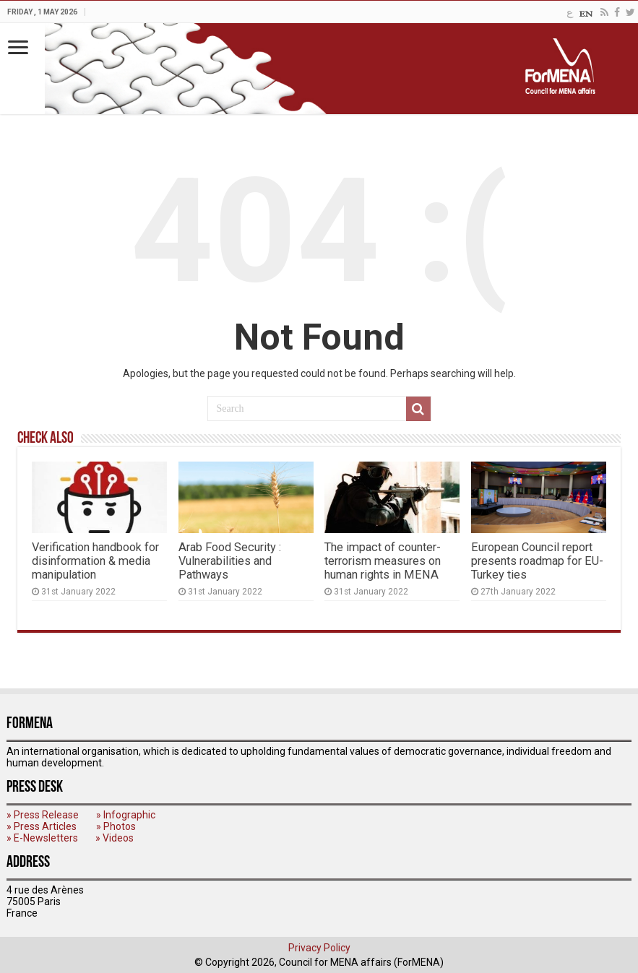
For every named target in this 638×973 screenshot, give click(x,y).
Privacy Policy (319, 947)
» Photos (116, 826)
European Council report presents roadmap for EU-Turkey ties (537, 560)
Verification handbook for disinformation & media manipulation (95, 560)
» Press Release (43, 815)
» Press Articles (42, 826)
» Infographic (125, 815)
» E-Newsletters (42, 838)
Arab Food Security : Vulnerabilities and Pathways (229, 560)
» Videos (114, 838)
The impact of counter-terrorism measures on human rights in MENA (382, 560)
